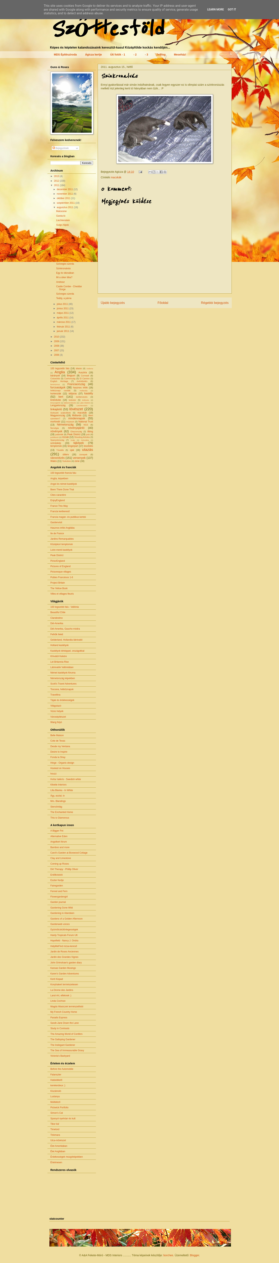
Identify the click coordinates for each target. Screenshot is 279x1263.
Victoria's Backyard (60, 1055)
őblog (90, 431)
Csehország (70, 378)
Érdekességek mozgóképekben (66, 1156)
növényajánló (76, 427)
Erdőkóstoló (56, 874)
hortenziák (55, 393)
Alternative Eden (58, 836)
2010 (57, 336)
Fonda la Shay (57, 757)
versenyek (79, 457)
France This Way (59, 506)
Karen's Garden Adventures (64, 973)
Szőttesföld (106, 29)
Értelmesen (56, 1162)
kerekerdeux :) (57, 1085)
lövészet (76, 409)
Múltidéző (55, 1102)
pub (88, 434)
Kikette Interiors (58, 784)
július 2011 (63, 304)
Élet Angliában (57, 1151)
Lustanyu (55, 1096)
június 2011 (63, 308)
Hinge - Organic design (62, 762)
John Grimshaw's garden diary (66, 962)
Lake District (85, 403)
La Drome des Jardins (61, 990)
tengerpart (72, 446)
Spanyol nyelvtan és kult (62, 1118)
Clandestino (56, 618)
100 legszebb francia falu (63, 473)
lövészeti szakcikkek (60, 413)
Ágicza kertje (93, 54)
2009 (57, 341)
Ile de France (57, 533)
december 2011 (65, 189)
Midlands (76, 415)
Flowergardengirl (59, 896)
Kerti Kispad (56, 979)
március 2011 (64, 322)
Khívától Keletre (58, 656)
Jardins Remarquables (62, 539)
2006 (57, 355)
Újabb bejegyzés (113, 303)
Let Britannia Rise (59, 662)
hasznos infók (80, 387)
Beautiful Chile (57, 612)
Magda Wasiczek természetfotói (66, 1006)
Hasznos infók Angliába (62, 527)
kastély (88, 393)
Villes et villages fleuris (62, 593)
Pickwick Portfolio (59, 1107)
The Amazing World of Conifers (66, 1034)
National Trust (85, 421)
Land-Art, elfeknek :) (60, 995)
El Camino (85, 378)
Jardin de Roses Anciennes (64, 951)
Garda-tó (60, 215)
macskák (116, 177)
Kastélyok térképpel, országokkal (67, 650)
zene (77, 461)
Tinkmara (55, 1135)
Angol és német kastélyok (63, 484)
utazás (87, 450)
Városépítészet (58, 716)
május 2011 (63, 313)
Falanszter (55, 1074)
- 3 (146, 54)
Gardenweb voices (60, 924)
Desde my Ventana (60, 746)
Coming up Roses (59, 863)
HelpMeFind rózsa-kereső (63, 946)
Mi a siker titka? (64, 277)
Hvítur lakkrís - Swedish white (65, 779)
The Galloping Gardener (62, 1039)
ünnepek (83, 454)
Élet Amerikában (58, 1146)
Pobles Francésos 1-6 (61, 577)
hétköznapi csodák (60, 390)
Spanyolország (57, 440)
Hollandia (83, 391)
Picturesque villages (60, 571)
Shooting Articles (82, 437)
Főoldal (163, 303)
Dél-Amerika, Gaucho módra (65, 628)
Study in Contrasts (59, 1028)
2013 (57, 176)
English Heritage (59, 381)
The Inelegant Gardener (62, 1045)
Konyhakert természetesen (64, 984)
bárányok (55, 375)
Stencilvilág (56, 806)
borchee (168, 1255)
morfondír (55, 421)
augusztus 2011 (65, 207)
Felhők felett (56, 634)
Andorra (89, 368)
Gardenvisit (56, 522)
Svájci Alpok (62, 225)
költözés (85, 400)
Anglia (60, 372)
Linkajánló (61, 250)
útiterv (66, 454)
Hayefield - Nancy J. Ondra (64, 940)
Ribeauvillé (62, 238)
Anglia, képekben (59, 478)
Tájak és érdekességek (62, 700)
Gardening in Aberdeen (62, 913)
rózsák (65, 437)
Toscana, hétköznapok (61, 689)
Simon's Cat (56, 1113)
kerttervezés (82, 397)
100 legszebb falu (60, 368)
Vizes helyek (56, 711)
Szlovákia (85, 440)
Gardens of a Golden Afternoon (66, 918)
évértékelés (82, 381)
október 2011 (64, 198)
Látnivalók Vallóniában (61, 667)
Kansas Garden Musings (63, 968)
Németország (65, 424)
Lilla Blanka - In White (61, 790)
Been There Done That (62, 489)
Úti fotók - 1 (117, 54)
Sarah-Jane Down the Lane (64, 1023)
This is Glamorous (59, 817)
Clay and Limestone (60, 858)
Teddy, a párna (63, 298)
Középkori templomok (61, 544)
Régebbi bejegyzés (215, 303)
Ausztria (82, 372)
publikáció (54, 437)
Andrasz (60, 282)
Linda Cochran (57, 1001)
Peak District (73, 434)
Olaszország (76, 431)
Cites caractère (58, 495)
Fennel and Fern (58, 891)
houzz (53, 773)
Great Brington (63, 254)
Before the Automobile (61, 1069)
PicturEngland (57, 561)
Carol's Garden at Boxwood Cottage (69, 852)
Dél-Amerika (56, 623)
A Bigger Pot (56, 830)
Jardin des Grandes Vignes (64, 957)
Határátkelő (56, 1080)
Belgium (71, 375)
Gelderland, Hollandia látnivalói (66, 639)
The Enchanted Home (61, 812)
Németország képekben (62, 678)
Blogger (194, 1255)
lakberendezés (70, 403)
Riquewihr (61, 233)
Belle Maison (57, 735)
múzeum (70, 421)
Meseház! (180, 54)
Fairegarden (56, 885)
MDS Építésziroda (65, 54)
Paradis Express (58, 1017)
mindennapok (76, 418)
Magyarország (57, 415)
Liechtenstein (63, 220)
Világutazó (55, 705)
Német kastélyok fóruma (62, 672)
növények (56, 431)
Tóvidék (60, 450)
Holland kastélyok (59, 645)
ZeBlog (160, 54)
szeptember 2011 (66, 203)
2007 (57, 350)
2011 (57, 185)
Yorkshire (66, 461)
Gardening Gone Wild (61, 907)
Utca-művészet (58, 1140)
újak (72, 450)
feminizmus (55, 384)
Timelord (54, 1129)
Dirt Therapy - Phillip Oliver (64, 869)
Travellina (55, 694)
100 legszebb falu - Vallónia (64, 607)
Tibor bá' (54, 1124)
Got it (232, 9)
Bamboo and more (60, 847)
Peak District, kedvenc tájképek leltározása (68, 244)
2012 (57, 180)
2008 (57, 345)
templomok (56, 446)
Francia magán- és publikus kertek (68, 517)
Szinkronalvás (63, 268)
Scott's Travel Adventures (63, 683)
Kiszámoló (55, 1091)
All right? (60, 259)
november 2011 (65, 193)
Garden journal (58, 902)
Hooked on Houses (60, 768)
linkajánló (56, 409)
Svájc (73, 440)
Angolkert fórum (58, 841)
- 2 (135, 54)
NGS (86, 425)
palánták (59, 434)
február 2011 (64, 326)
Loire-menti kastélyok (61, 550)
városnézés (57, 457)
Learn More (215, 9)
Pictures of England (60, 566)
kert (61, 396)
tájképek (78, 442)
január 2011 (63, 331)
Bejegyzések (61, 148)
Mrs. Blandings (58, 801)
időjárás (73, 393)
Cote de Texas (57, 740)
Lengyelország (57, 405)
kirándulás (55, 400)
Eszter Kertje (57, 880)
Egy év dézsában (65, 273)
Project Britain (57, 582)
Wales (53, 461)
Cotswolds (55, 378)
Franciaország (76, 384)
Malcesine (61, 211)
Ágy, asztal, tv (57, 795)
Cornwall (85, 375)
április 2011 (63, 317)
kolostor (72, 400)
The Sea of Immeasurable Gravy (67, 1050)
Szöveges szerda (65, 263)
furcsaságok (57, 387)
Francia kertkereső (60, 511)
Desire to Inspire (58, 751)
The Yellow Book (59, 588)
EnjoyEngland (57, 500)
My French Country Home (63, 1012)
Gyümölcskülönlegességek (64, 929)
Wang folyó (56, 722)
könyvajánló (55, 403)
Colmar (60, 229)
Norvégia (54, 428)
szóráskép (55, 443)
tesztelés (88, 446)
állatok (79, 368)
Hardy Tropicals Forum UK (64, 935)
